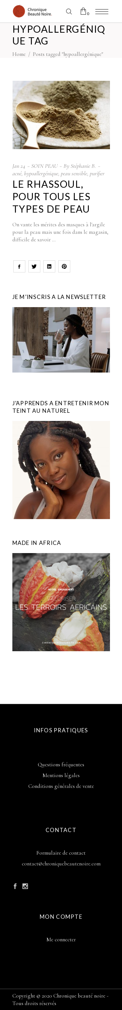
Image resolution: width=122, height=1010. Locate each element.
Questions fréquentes (61, 764)
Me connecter (61, 939)
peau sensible (74, 173)
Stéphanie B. (83, 165)
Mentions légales (61, 775)
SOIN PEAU (44, 165)
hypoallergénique (41, 173)
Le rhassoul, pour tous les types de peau (51, 196)
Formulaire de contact (61, 852)
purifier (97, 173)
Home (19, 54)
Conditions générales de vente (61, 786)
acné (16, 173)
